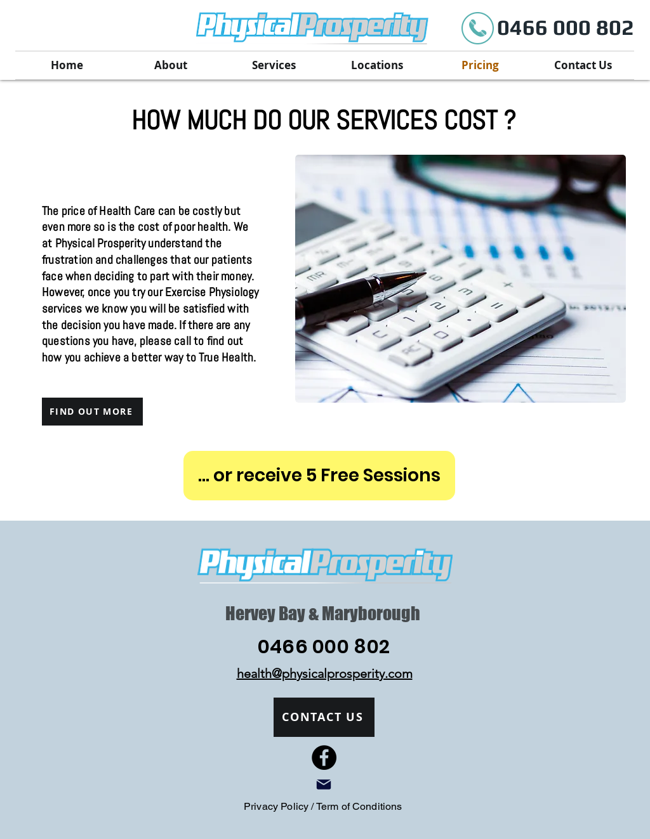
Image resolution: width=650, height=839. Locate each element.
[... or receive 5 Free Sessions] (319, 475)
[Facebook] (324, 757)
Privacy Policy (277, 806)
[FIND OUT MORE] (92, 412)
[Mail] (323, 785)
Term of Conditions (359, 806)
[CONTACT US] (324, 717)
